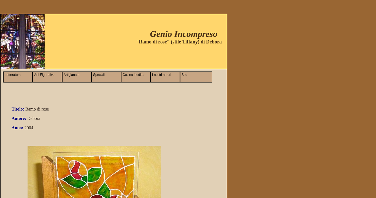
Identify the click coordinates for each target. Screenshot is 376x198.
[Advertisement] (156, 55)
